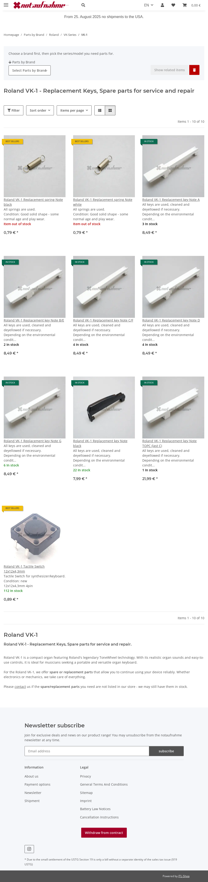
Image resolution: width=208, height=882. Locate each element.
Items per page (72, 110)
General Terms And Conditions (104, 784)
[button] (107, 5)
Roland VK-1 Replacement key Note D (171, 320)
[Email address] (87, 751)
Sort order (38, 110)
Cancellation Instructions (99, 817)
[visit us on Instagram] (29, 849)
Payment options (37, 784)
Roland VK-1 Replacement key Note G (32, 441)
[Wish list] (173, 5)
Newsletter (33, 792)
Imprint (86, 801)
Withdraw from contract (104, 832)
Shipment (32, 801)
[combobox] (30, 70)
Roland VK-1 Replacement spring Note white (102, 202)
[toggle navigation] (6, 3)
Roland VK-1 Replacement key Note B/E (34, 320)
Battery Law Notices (95, 809)
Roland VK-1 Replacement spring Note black (33, 202)
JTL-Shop (183, 876)
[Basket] (191, 5)
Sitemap (86, 792)
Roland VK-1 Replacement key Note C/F (103, 320)
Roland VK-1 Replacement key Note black (100, 443)
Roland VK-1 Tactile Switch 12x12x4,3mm (24, 568)
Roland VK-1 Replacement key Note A (171, 199)
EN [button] (146, 5)
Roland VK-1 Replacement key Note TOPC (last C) (169, 443)
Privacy (85, 776)
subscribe (166, 751)
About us (31, 776)
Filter (13, 110)
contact (20, 686)
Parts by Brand (22, 62)
